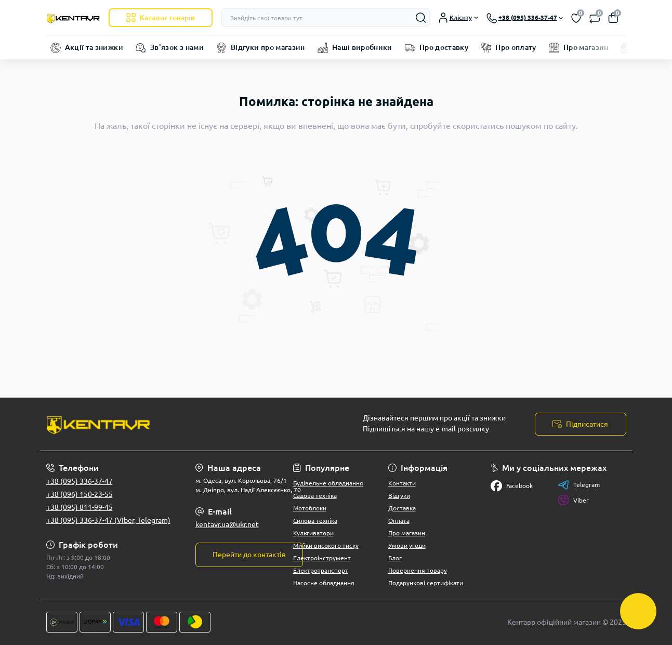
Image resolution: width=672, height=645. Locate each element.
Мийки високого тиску (326, 545)
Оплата (399, 520)
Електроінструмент (322, 558)
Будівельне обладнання (328, 483)
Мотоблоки (309, 508)
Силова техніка (315, 520)
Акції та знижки (94, 47)
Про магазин (586, 47)
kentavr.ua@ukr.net (227, 524)
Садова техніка (315, 495)
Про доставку (443, 47)
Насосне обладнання (323, 583)
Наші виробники (362, 47)
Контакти (402, 483)
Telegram (579, 485)
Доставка (402, 508)
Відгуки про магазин (268, 47)
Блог (395, 558)
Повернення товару (417, 570)
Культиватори (313, 533)
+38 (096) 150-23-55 (79, 494)
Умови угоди (407, 545)
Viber (573, 500)
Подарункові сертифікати (425, 583)
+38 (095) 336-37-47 (79, 481)
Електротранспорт (320, 570)
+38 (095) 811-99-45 (79, 507)
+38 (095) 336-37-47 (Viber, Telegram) (108, 520)
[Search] (421, 17)
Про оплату (515, 47)
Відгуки (399, 495)
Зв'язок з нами (177, 47)
